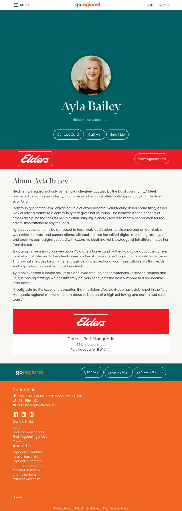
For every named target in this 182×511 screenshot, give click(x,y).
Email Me (117, 134)
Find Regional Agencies (30, 436)
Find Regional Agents (28, 432)
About (17, 427)
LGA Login (92, 372)
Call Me (94, 134)
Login (150, 5)
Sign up (164, 5)
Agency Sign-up (149, 372)
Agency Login (118, 372)
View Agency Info (152, 159)
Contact (19, 441)
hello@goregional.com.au (36, 405)
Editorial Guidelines (87, 508)
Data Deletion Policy (115, 508)
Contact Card (68, 134)
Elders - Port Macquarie (91, 339)
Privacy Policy (62, 508)
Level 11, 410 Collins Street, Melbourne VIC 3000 (50, 396)
